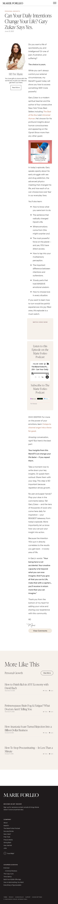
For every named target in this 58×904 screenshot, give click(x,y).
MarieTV (6, 825)
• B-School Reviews (11, 871)
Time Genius (8, 876)
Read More (16, 87)
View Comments (40, 630)
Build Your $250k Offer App (12, 879)
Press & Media (8, 840)
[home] (15, 3)
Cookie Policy (19, 897)
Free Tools (7, 837)
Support (27, 897)
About (6, 823)
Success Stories (9, 831)
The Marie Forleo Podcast (12, 828)
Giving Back (7, 842)
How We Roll (8, 845)
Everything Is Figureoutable (12, 885)
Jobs (5, 848)
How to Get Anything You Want (14, 882)
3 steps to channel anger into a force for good (40, 427)
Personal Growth (12, 11)
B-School (6, 868)
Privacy (11, 897)
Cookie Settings (37, 897)
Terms (5, 897)
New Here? (7, 834)
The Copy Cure (8, 874)
